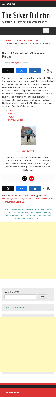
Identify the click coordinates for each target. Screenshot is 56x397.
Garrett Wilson (41, 199)
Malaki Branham (16, 202)
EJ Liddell (29, 199)
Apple (11, 110)
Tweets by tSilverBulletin (15, 307)
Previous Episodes (17, 120)
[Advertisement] (28, 250)
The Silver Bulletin (26, 15)
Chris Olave (17, 199)
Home (8, 40)
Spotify (11, 113)
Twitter (11, 117)
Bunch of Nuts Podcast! (27, 40)
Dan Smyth (14, 62)
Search (43, 297)
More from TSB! (12, 292)
